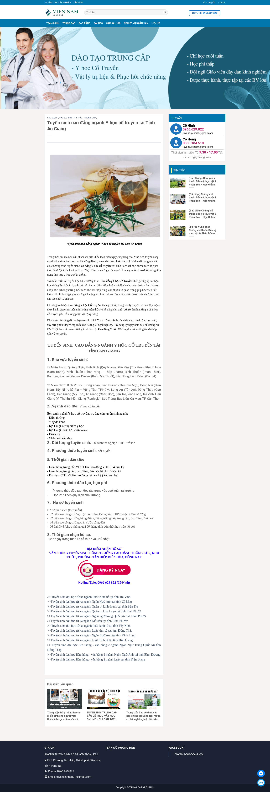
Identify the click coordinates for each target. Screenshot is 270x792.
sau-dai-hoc (66, 118)
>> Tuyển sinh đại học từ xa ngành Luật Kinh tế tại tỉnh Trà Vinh (88, 597)
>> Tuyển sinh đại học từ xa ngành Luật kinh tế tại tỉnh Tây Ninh (89, 625)
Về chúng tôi (208, 2)
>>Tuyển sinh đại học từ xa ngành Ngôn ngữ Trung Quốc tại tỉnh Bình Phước (97, 616)
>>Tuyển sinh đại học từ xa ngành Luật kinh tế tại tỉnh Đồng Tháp (89, 630)
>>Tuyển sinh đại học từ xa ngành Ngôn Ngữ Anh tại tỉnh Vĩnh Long (91, 635)
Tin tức (78, 118)
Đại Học (98, 23)
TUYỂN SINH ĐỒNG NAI (188, 754)
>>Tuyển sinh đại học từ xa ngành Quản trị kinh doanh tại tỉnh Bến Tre (92, 606)
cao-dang (52, 118)
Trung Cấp (69, 23)
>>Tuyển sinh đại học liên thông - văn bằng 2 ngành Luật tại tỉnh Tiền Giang (96, 659)
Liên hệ (221, 2)
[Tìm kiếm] (126, 12)
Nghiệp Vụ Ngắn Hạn (136, 23)
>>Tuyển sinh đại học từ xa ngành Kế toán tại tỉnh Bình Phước (87, 621)
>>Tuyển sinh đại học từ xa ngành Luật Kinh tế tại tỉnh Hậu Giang (90, 640)
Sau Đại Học (113, 23)
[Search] (165, 12)
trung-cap (90, 118)
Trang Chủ (52, 23)
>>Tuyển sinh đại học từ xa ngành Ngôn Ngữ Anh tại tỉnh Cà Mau (89, 601)
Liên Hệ (156, 23)
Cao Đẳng (84, 23)
